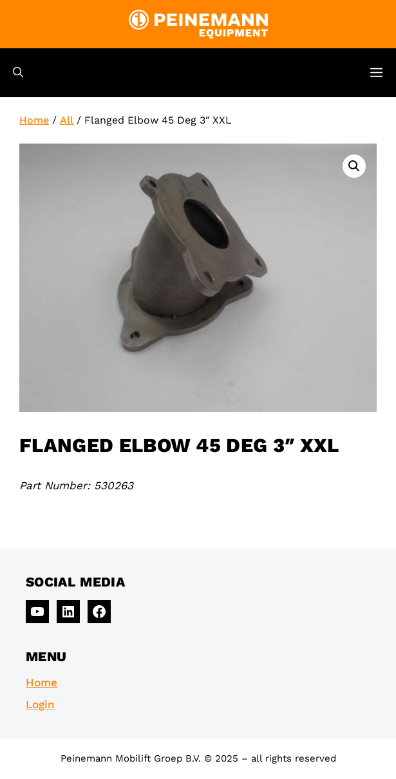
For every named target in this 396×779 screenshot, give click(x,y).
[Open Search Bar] (18, 72)
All (66, 120)
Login (40, 704)
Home (34, 120)
